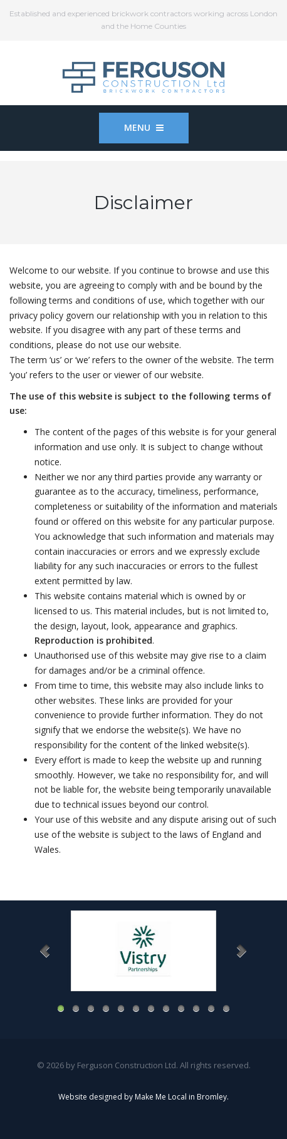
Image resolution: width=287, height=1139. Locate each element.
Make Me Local (161, 1096)
